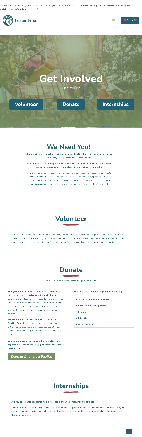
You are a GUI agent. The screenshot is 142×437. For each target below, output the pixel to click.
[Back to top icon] (129, 431)
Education (83, 318)
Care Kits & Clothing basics (92, 305)
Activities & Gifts (87, 324)
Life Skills (83, 311)
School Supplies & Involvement (94, 299)
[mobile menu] (113, 20)
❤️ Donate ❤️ (130, 20)
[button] (104, 299)
